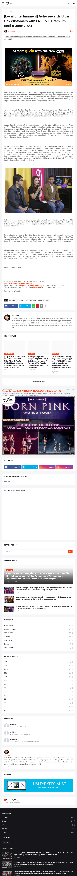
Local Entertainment (31, 300)
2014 (38, 707)
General (21, 300)
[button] (3, 3)
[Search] (36, 551)
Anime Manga (38, 625)
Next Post (70, 389)
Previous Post (7, 389)
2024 (38, 669)
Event (38, 821)
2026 (38, 662)
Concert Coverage (38, 629)
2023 (38, 673)
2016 (38, 699)
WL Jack (15, 315)
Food (38, 825)
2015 (38, 703)
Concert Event (38, 633)
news (47, 300)
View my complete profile (11, 766)
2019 (38, 688)
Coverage (38, 637)
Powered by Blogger (12, 800)
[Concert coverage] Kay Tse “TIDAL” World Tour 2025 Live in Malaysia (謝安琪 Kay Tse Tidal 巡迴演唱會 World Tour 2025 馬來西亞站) (44, 607)
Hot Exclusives (38, 648)
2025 (38, 666)
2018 (38, 692)
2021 (38, 680)
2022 (38, 677)
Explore (38, 644)
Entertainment (14, 12)
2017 (38, 695)
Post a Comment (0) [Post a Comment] (38, 381)
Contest (5, 842)
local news (41, 300)
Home (6, 12)
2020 (38, 684)
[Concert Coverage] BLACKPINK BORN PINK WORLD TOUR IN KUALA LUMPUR (31, 391)
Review (38, 829)
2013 (38, 710)
